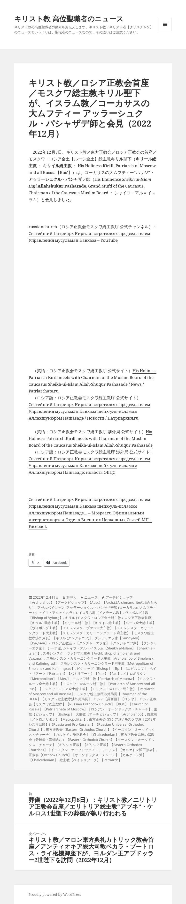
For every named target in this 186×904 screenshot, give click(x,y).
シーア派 (54, 648)
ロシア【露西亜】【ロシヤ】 (115, 699)
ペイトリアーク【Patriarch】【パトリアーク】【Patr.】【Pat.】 (92, 671)
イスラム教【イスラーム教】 (101, 612)
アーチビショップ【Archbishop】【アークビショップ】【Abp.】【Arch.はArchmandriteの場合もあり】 (93, 602)
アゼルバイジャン (50, 607)
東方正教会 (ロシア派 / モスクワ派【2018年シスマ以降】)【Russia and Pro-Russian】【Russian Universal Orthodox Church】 (92, 724)
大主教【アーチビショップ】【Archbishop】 (110, 714)
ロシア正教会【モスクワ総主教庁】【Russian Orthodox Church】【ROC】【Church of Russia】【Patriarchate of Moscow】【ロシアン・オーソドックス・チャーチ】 (92, 704)
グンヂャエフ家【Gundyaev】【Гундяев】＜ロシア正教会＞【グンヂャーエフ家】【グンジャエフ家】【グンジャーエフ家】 (93, 643)
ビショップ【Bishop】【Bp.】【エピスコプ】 (112, 668)
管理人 (71, 597)
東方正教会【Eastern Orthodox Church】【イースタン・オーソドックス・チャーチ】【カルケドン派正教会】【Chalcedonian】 (92, 732)
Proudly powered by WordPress (55, 894)
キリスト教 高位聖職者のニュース (69, 18)
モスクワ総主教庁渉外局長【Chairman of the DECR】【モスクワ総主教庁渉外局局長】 (88, 696)
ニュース (91, 597)
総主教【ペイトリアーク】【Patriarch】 (91, 760)
